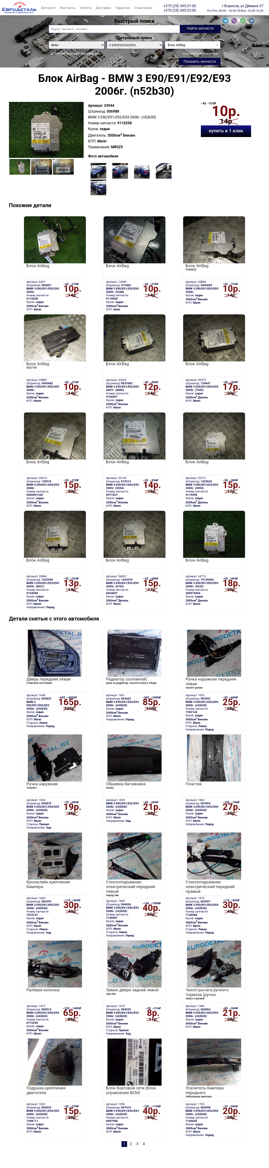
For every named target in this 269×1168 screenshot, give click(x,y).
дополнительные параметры (75, 53)
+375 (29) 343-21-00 (179, 6)
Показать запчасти (200, 61)
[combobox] (193, 45)
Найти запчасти (200, 28)
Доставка (103, 8)
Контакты (68, 8)
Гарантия (122, 8)
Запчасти (48, 8)
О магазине (143, 8)
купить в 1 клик (226, 130)
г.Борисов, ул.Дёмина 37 (242, 6)
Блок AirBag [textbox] (176, 45)
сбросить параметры (200, 53)
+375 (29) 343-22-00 (179, 10)
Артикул (95, 105)
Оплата (85, 8)
